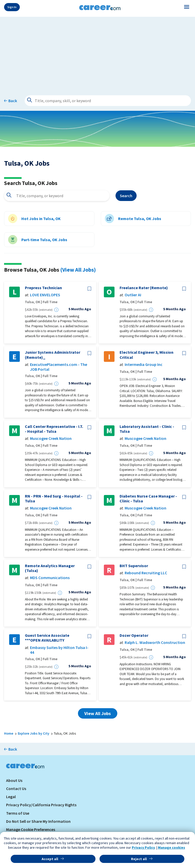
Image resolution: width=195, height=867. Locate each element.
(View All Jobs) (78, 269)
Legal (11, 796)
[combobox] (56, 195)
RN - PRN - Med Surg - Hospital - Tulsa (54, 498)
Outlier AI (133, 294)
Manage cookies (171, 847)
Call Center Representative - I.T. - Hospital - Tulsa (54, 429)
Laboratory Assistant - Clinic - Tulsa (147, 429)
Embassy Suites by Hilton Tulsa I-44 (59, 650)
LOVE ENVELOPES (45, 294)
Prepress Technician (43, 287)
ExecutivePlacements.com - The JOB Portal (58, 367)
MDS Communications (50, 577)
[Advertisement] (97, 52)
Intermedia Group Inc (143, 364)
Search (126, 195)
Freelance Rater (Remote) (144, 287)
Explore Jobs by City (33, 733)
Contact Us (16, 788)
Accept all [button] (50, 859)
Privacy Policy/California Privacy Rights (41, 804)
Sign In (12, 7)
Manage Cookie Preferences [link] (30, 829)
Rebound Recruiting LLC (146, 572)
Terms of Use (17, 813)
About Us (14, 780)
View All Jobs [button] (97, 713)
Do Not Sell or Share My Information (38, 821)
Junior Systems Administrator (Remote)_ (52, 355)
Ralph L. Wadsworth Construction (155, 642)
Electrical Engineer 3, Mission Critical (146, 355)
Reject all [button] (139, 859)
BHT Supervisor (134, 565)
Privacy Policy (143, 847)
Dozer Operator (134, 635)
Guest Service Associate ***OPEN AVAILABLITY (47, 638)
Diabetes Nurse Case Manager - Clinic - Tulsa (148, 498)
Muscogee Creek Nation (51, 438)
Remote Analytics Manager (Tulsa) (50, 568)
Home (8, 733)
